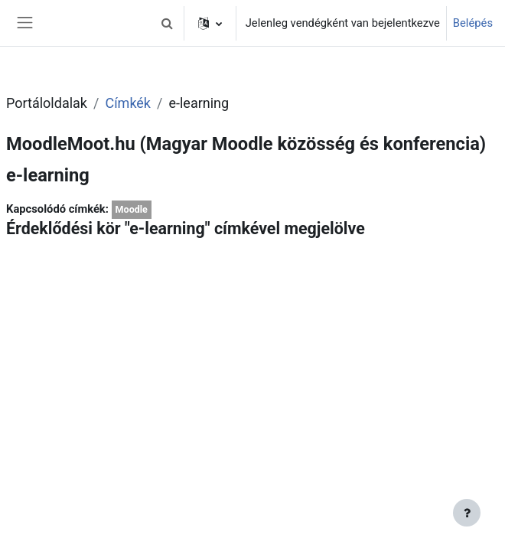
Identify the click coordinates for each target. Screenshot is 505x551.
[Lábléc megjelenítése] (467, 513)
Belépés (473, 23)
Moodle (132, 209)
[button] (168, 23)
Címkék (128, 103)
